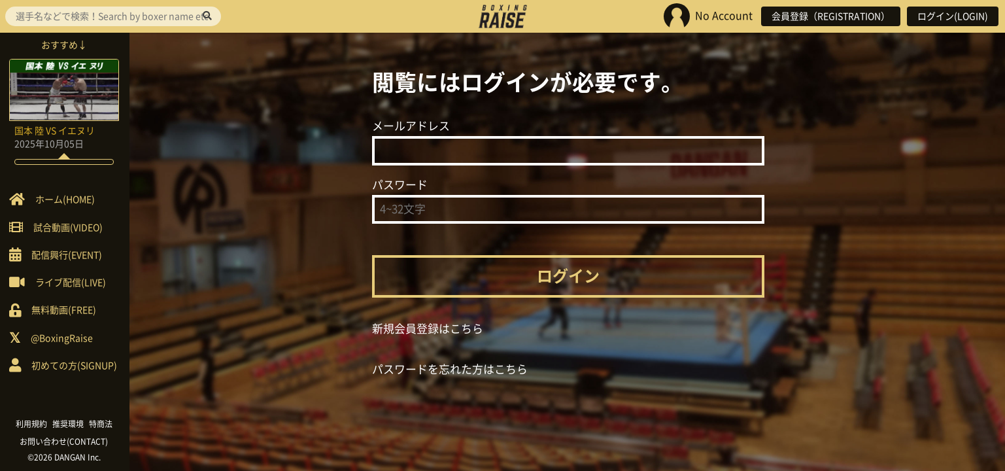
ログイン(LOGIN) (952, 16)
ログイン (568, 276)
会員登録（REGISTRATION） (831, 16)
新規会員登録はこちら (427, 328)
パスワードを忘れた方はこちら (450, 369)
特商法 (102, 424)
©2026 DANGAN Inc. (65, 457)
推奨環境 (69, 424)
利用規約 (32, 424)
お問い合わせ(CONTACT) (66, 441)
